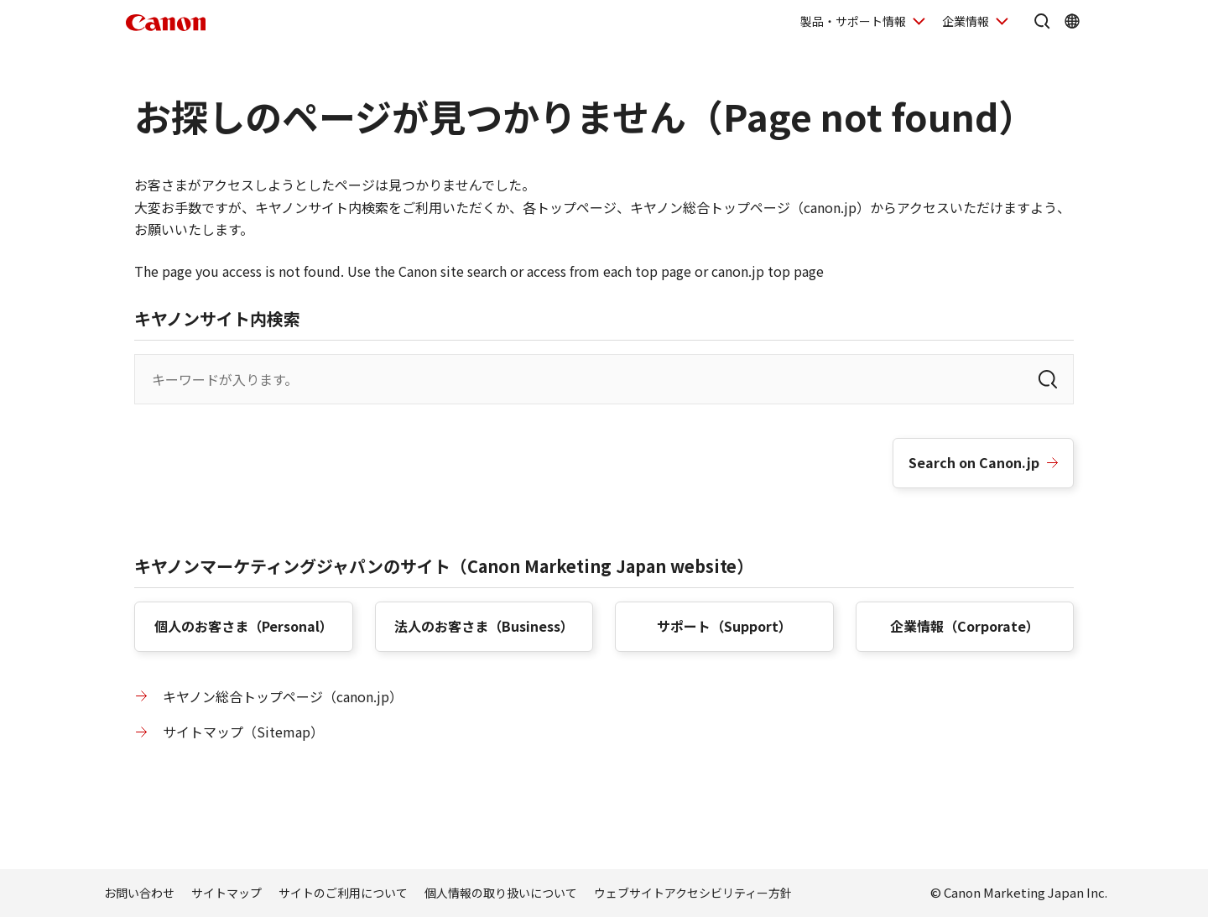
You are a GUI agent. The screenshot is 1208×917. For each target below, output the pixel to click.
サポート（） (724, 626)
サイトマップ (226, 892)
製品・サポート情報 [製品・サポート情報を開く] (853, 21)
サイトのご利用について (343, 892)
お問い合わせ (139, 892)
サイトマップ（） (243, 732)
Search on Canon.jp (974, 462)
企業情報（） (964, 626)
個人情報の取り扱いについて (500, 892)
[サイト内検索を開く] (1042, 21)
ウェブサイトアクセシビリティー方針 (693, 892)
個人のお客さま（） (243, 626)
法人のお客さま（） (484, 626)
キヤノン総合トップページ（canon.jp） (283, 696)
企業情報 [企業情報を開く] (965, 21)
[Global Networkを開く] (1072, 21)
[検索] (1048, 379)
